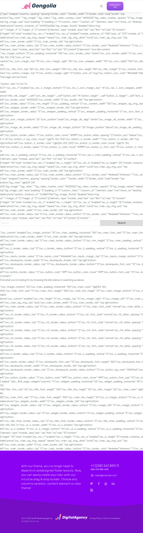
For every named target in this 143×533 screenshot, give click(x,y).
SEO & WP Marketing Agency (39, 518)
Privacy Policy (96, 518)
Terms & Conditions (111, 518)
